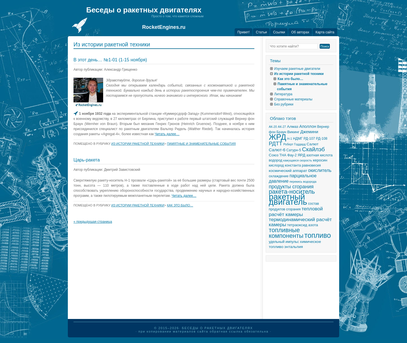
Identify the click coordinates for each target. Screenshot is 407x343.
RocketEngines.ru (163, 27)
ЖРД (277, 137)
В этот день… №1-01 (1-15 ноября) (110, 59)
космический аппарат (288, 171)
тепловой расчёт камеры (296, 211)
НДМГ (297, 139)
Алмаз (292, 126)
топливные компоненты (286, 232)
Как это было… (180, 205)
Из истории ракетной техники (137, 143)
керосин (320, 160)
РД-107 (309, 139)
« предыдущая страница (92, 222)
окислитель (320, 170)
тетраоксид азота (302, 225)
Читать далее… (167, 134)
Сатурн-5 (293, 150)
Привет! (243, 32)
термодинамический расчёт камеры (300, 222)
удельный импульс (284, 242)
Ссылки (279, 32)
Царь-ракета (86, 160)
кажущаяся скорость (297, 160)
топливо (317, 235)
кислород (276, 165)
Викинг (293, 132)
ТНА (282, 155)
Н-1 (289, 138)
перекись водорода (302, 181)
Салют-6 (277, 150)
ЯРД (301, 155)
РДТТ (275, 143)
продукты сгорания (291, 186)
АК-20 (273, 126)
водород (275, 160)
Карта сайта (324, 32)
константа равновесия (303, 165)
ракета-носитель (292, 191)
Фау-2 (291, 155)
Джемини (309, 132)
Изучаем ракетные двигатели (297, 69)
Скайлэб (313, 149)
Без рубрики (283, 104)
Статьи (261, 32)
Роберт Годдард (294, 144)
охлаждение (279, 176)
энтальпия (293, 247)
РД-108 (321, 139)
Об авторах (300, 32)
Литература (283, 94)
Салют (313, 144)
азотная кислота (319, 155)
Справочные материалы (293, 99)
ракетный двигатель (288, 199)
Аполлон (307, 126)
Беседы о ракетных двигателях (144, 10)
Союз (273, 155)
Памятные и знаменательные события (201, 143)
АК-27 (282, 126)
